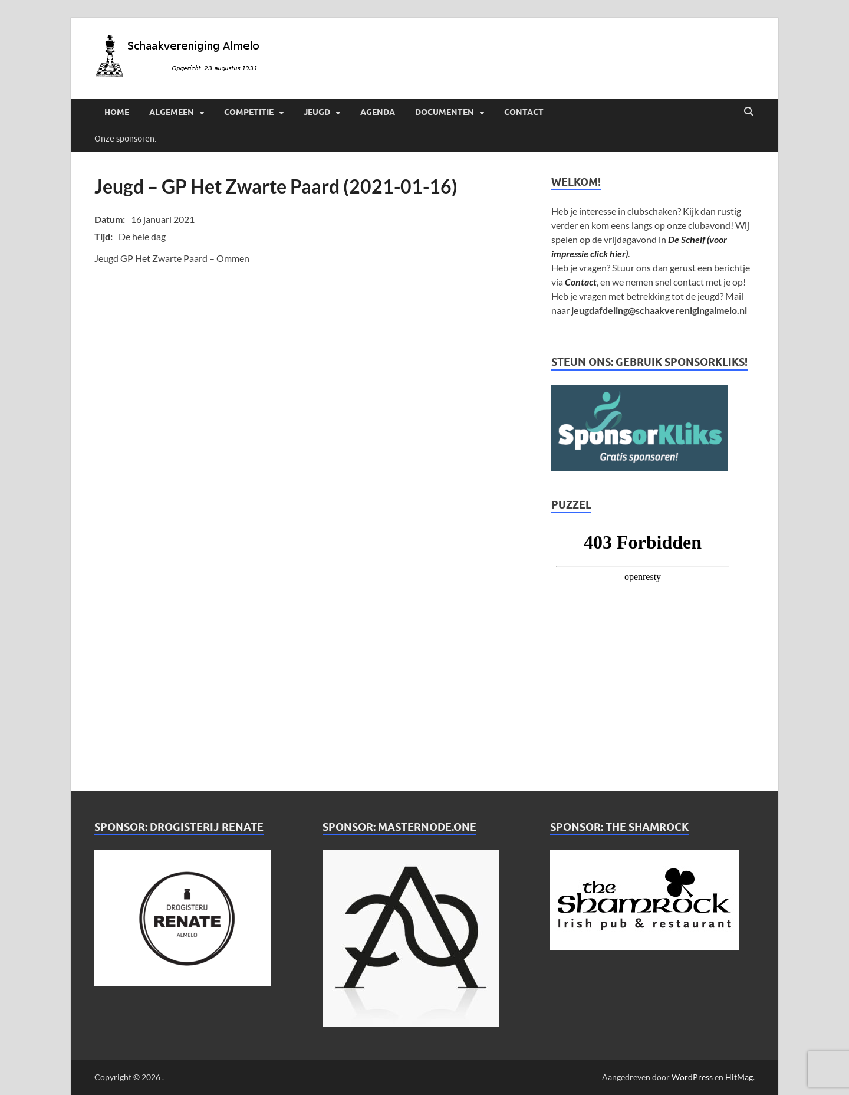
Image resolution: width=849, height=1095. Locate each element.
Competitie (249, 112)
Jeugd (317, 112)
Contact (524, 112)
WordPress (692, 1077)
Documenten (444, 112)
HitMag (739, 1077)
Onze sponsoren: (125, 138)
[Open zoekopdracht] (749, 112)
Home (116, 112)
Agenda (377, 112)
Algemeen (171, 112)
